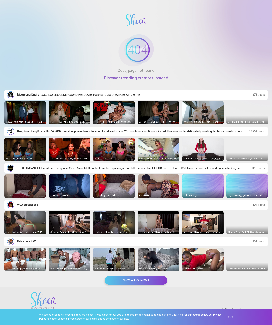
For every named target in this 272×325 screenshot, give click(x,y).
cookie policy (199, 314)
